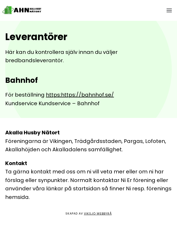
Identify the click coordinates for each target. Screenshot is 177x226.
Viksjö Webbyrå (98, 213)
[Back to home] (23, 10)
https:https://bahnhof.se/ (80, 94)
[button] (169, 10)
